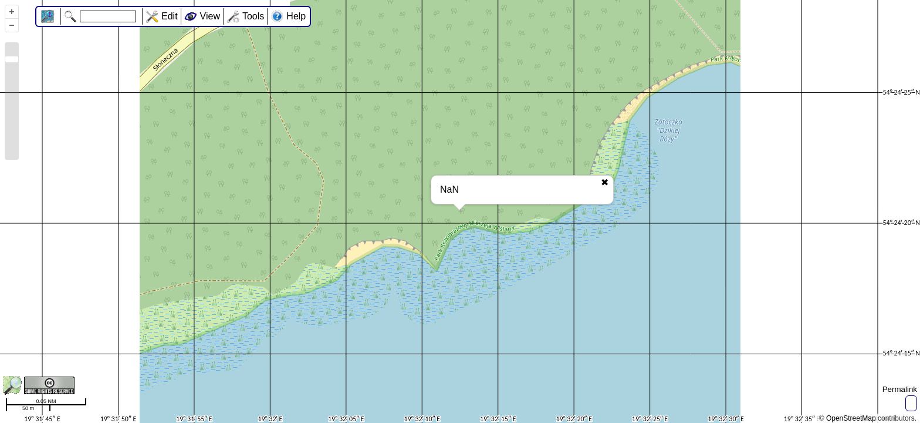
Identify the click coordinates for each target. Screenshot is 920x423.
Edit (169, 16)
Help (296, 16)
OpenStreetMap (851, 418)
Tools (253, 16)
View (210, 16)
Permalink (899, 389)
